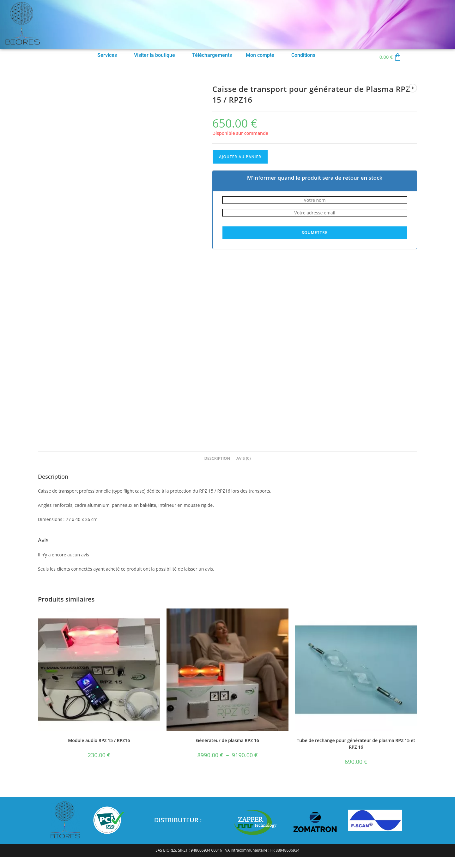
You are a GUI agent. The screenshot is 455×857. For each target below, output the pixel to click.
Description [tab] (217, 458)
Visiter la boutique (154, 55)
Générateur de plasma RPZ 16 (227, 740)
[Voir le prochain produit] (412, 88)
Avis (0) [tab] (243, 458)
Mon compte (260, 55)
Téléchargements (212, 55)
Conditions (303, 55)
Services (107, 55)
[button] (108, 55)
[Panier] (390, 57)
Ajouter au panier (240, 156)
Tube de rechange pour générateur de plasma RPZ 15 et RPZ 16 (356, 743)
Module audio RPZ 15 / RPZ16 (99, 740)
